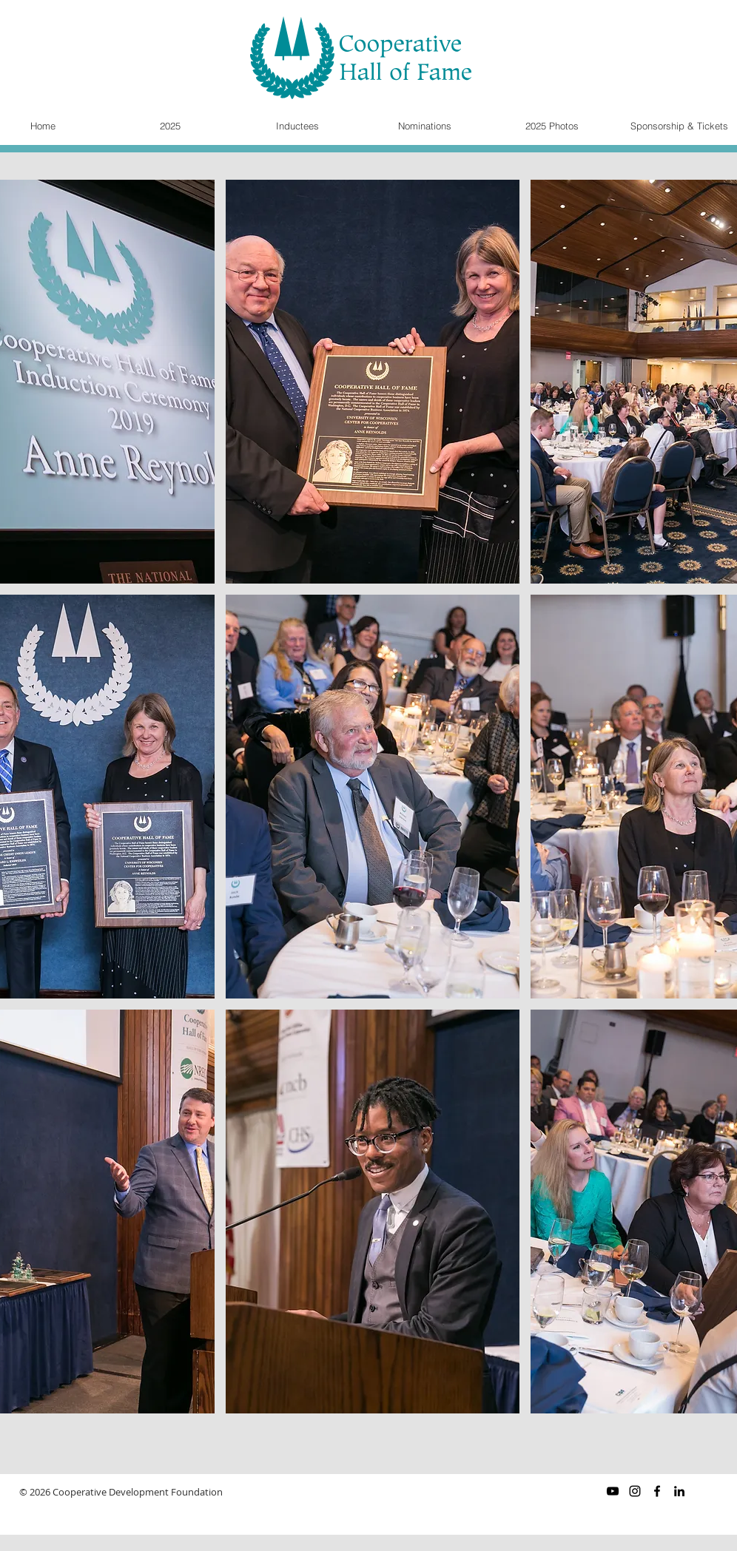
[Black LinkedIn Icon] (679, 1491)
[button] (372, 382)
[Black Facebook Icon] (657, 1491)
